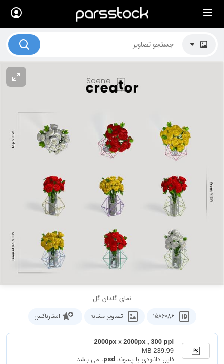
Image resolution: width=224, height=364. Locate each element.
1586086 (169, 316)
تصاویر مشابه (115, 316)
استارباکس (56, 316)
